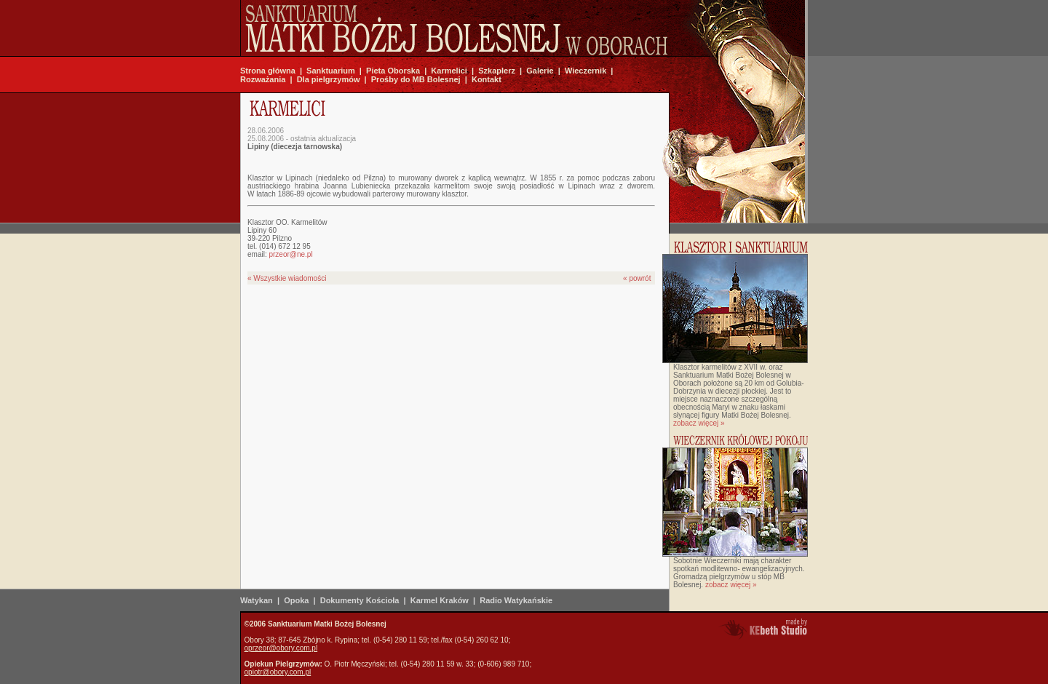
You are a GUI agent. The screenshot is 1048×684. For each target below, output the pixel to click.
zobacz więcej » (699, 423)
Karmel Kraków (439, 600)
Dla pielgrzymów (328, 79)
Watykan (256, 600)
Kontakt (486, 79)
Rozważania (262, 79)
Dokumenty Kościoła (360, 600)
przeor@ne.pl (290, 254)
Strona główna (267, 70)
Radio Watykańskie (516, 600)
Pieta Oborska (393, 70)
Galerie (539, 70)
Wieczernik (585, 70)
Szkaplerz (496, 70)
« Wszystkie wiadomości (286, 278)
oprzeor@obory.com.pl (281, 648)
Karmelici (449, 70)
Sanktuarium (330, 70)
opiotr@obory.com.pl (278, 672)
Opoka (296, 600)
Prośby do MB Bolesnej (416, 79)
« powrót (637, 278)
